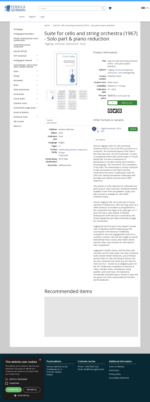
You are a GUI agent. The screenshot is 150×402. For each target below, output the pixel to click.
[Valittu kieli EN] (143, 7)
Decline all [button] (32, 389)
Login (42, 16)
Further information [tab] (52, 121)
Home (22, 16)
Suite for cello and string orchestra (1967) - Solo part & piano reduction (84, 25)
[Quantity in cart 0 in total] (110, 8)
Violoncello (63, 155)
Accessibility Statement (119, 378)
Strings (62, 152)
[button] (103, 8)
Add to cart (126, 102)
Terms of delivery (116, 366)
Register (32, 16)
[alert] (23, 378)
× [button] (40, 360)
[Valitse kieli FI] (147, 7)
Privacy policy (115, 374)
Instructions (114, 370)
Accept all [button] (13, 389)
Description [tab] (100, 139)
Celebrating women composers (73, 149)
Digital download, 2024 (111, 128)
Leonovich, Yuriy (114, 72)
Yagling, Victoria (114, 69)
